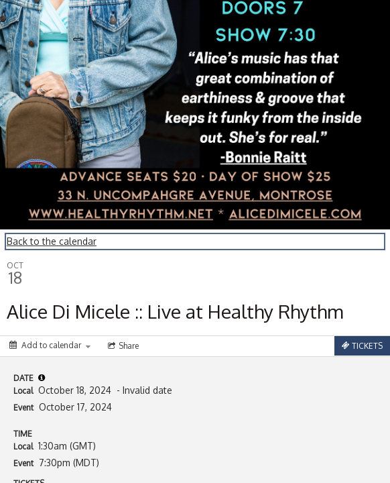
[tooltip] (41, 378)
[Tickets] (362, 346)
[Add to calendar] (50, 345)
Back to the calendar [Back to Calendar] (51, 241)
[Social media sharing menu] (122, 346)
